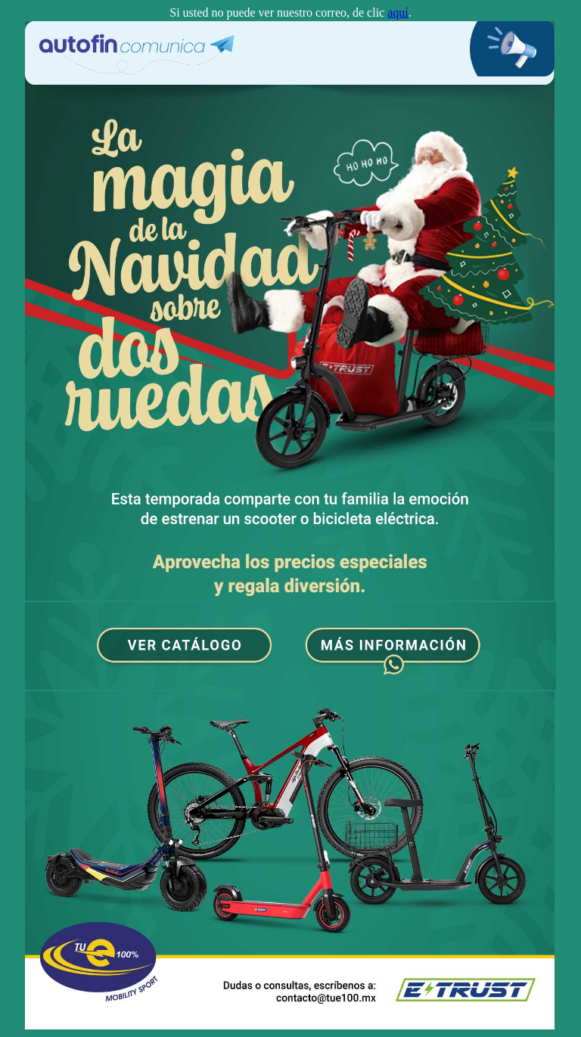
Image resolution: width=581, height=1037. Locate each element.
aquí (398, 12)
